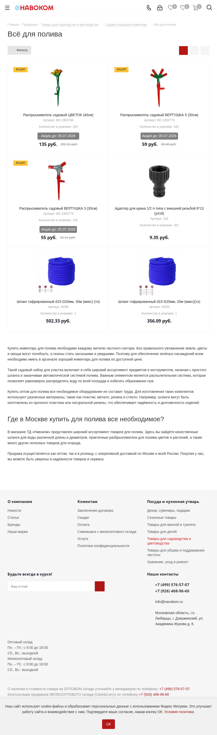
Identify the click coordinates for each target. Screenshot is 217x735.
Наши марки (18, 532)
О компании (20, 501)
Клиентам (87, 501)
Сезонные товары (161, 518)
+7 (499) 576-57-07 (172, 584)
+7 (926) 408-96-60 (172, 590)
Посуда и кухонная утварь (173, 501)
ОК (108, 724)
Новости (14, 510)
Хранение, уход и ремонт (167, 562)
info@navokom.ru (169, 602)
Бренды (14, 525)
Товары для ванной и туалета (171, 525)
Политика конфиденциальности (103, 546)
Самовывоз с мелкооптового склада (106, 532)
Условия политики (179, 712)
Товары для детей (162, 532)
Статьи (13, 518)
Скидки (83, 518)
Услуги (82, 539)
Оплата (83, 525)
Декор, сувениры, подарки (168, 510)
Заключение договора (95, 510)
